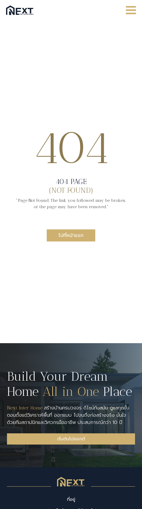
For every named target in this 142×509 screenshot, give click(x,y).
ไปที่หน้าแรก (71, 235)
